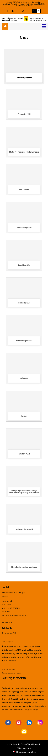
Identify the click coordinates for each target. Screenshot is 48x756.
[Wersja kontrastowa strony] (13, 11)
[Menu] (44, 26)
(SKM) (19, 650)
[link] (36, 11)
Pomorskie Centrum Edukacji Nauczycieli (27, 744)
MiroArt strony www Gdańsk (24, 752)
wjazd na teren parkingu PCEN (22, 654)
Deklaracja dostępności (8, 669)
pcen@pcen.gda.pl (34, 2)
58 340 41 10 (17, 2)
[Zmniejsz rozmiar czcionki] (18, 11)
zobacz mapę (12, 661)
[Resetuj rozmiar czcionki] (23, 11)
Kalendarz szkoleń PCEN (9, 633)
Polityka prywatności (24, 748)
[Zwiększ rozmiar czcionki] (28, 11)
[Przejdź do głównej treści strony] (7, 11)
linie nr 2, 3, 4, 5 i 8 (17, 646)
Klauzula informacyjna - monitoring (12, 673)
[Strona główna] (5, 26)
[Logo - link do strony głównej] (24, 18)
